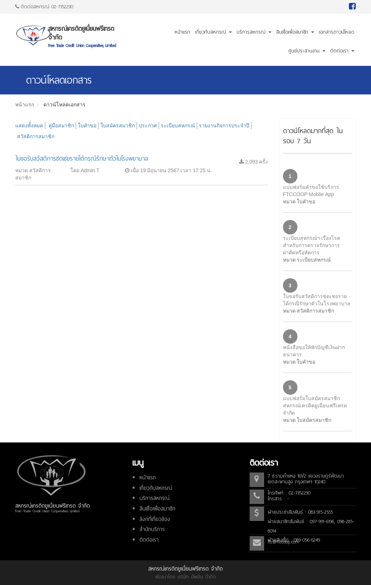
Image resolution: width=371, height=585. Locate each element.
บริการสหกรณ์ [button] (254, 32)
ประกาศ (148, 125)
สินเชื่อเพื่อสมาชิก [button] (295, 32)
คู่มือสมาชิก (61, 125)
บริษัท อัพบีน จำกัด (197, 577)
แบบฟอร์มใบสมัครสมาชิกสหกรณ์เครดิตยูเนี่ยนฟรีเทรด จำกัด (315, 405)
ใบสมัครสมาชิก (117, 125)
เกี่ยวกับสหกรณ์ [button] (213, 32)
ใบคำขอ (87, 125)
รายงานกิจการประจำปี (224, 125)
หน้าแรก (182, 32)
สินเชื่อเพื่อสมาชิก (157, 508)
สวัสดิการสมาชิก (35, 136)
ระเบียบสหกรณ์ (178, 125)
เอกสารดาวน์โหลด (336, 32)
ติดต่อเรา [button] (342, 51)
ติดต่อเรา (149, 539)
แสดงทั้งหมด (29, 125)
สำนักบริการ (152, 529)
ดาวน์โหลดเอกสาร (64, 104)
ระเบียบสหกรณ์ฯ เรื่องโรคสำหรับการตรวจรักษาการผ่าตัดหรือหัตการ (312, 245)
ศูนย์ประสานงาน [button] (306, 51)
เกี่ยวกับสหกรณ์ (155, 488)
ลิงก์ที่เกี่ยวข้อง (154, 519)
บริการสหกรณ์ (154, 498)
